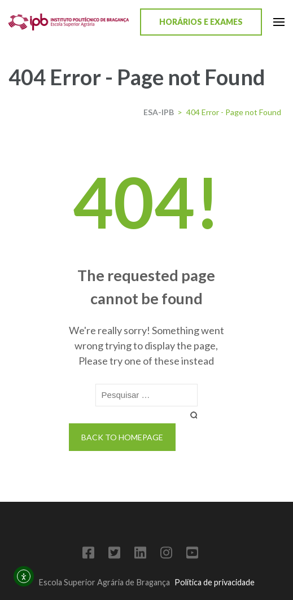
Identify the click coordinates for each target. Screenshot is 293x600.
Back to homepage (122, 437)
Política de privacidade (214, 582)
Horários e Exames (201, 22)
